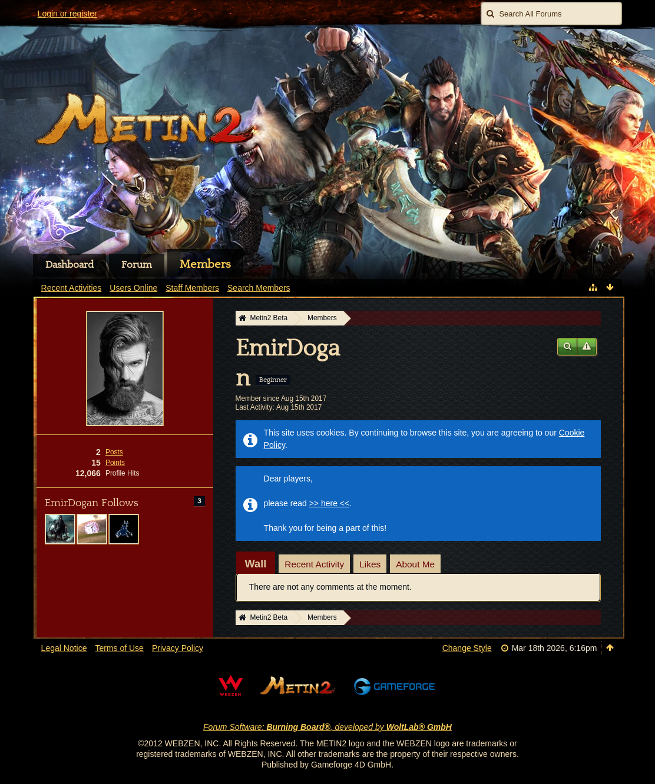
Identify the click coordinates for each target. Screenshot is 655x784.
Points (115, 463)
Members (205, 264)
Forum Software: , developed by (327, 727)
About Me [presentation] (415, 564)
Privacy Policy (177, 648)
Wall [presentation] (256, 564)
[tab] (255, 564)
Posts (114, 452)
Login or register (67, 13)
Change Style (467, 648)
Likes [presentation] (370, 564)
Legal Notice (64, 648)
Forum (136, 265)
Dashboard (69, 265)
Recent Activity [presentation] (314, 564)
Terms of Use (119, 648)
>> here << (329, 503)
